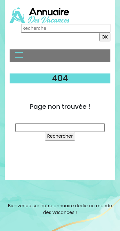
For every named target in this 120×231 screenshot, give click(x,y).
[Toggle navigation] (19, 55)
